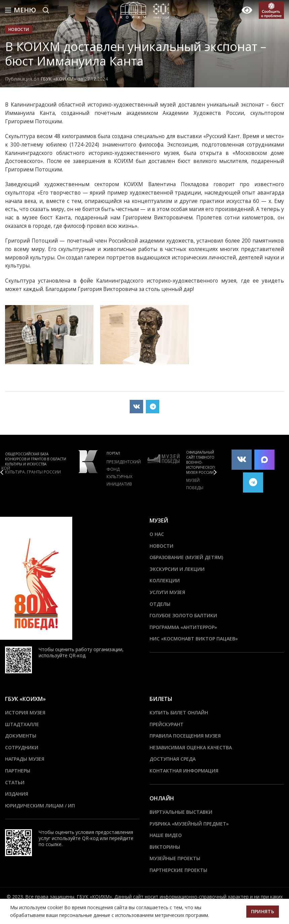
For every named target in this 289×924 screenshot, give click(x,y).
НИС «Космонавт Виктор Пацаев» (194, 638)
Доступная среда (173, 759)
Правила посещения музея (185, 735)
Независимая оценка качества (191, 747)
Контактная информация (184, 770)
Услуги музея (167, 592)
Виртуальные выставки (181, 812)
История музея (25, 712)
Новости (18, 29)
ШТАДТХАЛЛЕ (22, 724)
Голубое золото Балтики (183, 615)
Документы (20, 735)
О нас (157, 534)
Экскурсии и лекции (177, 569)
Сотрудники (21, 747)
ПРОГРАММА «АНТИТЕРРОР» (183, 627)
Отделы (160, 604)
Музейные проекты (175, 858)
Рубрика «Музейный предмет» (189, 824)
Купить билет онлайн (179, 712)
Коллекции (165, 580)
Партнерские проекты (178, 870)
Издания (16, 794)
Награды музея (24, 759)
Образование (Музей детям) (186, 557)
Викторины (165, 847)
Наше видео (166, 835)
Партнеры (17, 770)
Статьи (15, 782)
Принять (262, 911)
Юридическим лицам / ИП (40, 805)
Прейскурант (166, 724)
